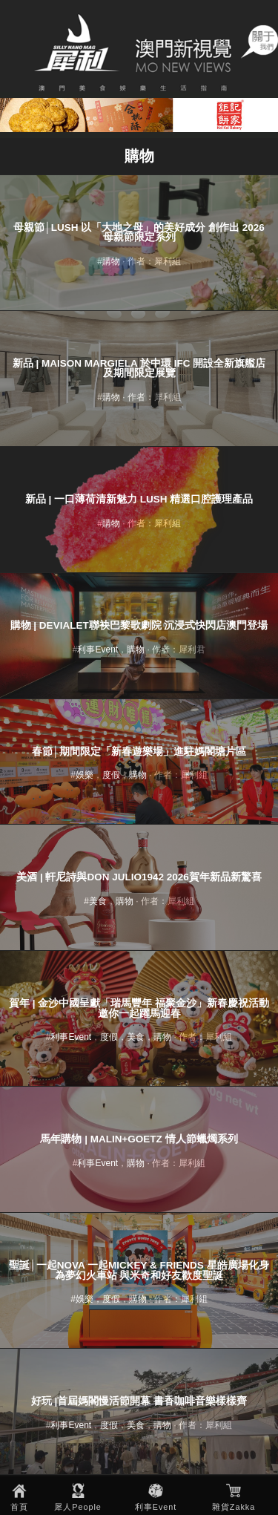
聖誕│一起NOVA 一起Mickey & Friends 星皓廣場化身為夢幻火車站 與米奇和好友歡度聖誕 (138, 1270)
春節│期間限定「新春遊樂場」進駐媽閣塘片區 (138, 751)
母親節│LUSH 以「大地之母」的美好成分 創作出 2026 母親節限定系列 (138, 232)
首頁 (19, 1506)
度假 (111, 775)
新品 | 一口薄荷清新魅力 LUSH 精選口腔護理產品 (139, 499)
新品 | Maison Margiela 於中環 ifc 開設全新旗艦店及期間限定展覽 (139, 368)
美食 (98, 901)
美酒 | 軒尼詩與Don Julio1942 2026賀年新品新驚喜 (139, 877)
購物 (111, 261)
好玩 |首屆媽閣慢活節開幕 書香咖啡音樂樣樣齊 (139, 1401)
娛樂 (84, 775)
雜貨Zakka (233, 1506)
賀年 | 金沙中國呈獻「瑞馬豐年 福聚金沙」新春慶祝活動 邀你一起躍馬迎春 (139, 1008)
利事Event (156, 1506)
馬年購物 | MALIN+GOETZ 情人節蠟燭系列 (138, 1139)
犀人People (78, 1506)
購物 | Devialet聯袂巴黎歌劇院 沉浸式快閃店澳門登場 (139, 625)
